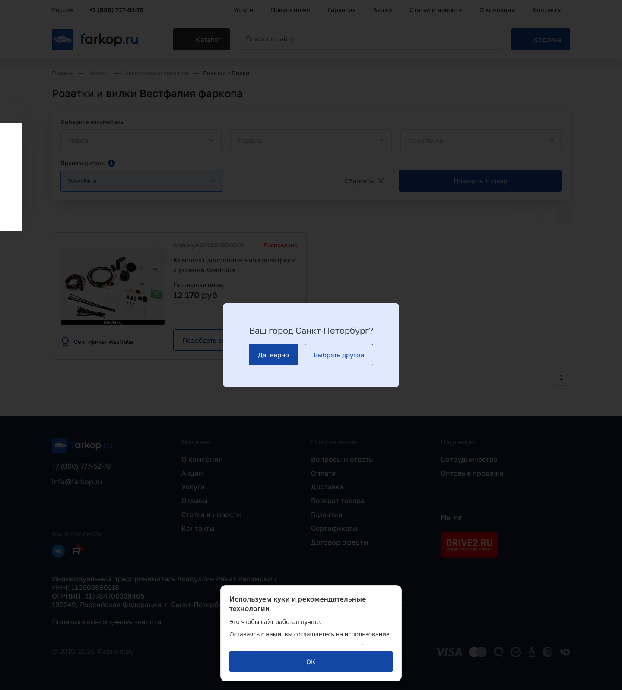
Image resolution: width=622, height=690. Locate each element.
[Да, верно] (273, 354)
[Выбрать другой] (339, 354)
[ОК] (311, 661)
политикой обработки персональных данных (295, 642)
